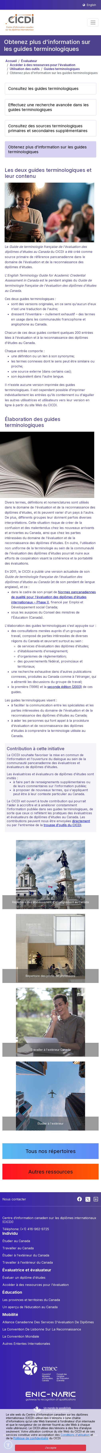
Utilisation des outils (24, 69)
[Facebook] (80, 1199)
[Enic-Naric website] (51, 1396)
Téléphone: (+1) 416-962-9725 (25, 1229)
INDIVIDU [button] (10, 1233)
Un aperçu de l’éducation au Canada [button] (30, 1307)
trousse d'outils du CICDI (62, 825)
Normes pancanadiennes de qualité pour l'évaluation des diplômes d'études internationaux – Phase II (53, 597)
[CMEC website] (50, 1375)
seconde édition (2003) (64, 687)
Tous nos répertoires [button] (50, 1151)
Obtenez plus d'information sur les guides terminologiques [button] (47, 149)
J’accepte (50, 1447)
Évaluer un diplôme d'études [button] (23, 1278)
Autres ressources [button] (50, 1172)
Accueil (11, 61)
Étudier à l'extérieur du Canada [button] (25, 1255)
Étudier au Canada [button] (16, 1241)
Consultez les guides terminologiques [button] (43, 88)
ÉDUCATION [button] (12, 1292)
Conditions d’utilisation (75, 1434)
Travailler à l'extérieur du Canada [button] (27, 1262)
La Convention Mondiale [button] (20, 1336)
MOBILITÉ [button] (10, 1314)
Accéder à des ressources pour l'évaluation (42, 65)
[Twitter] (88, 1199)
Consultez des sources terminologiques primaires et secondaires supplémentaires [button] (47, 128)
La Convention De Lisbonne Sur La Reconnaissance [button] (41, 1329)
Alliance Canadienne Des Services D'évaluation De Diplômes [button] (48, 1322)
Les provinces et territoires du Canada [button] (31, 1300)
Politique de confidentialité (30, 1438)
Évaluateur (29, 61)
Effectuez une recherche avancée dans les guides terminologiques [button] (48, 107)
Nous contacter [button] (14, 1199)
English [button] (91, 5)
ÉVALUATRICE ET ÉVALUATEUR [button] (26, 1270)
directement (81, 821)
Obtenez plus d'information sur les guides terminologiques (54, 73)
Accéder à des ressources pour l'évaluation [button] (35, 1285)
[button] (19, 22)
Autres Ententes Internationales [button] (26, 1344)
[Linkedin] (96, 1199)
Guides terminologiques (62, 69)
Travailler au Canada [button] (18, 1248)
